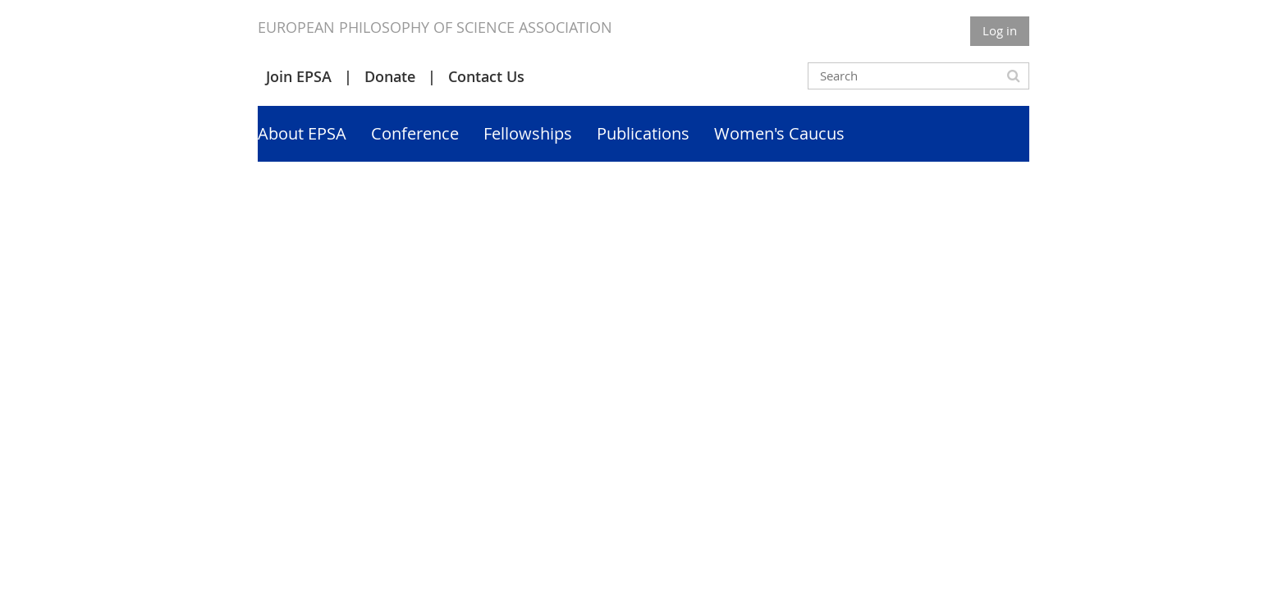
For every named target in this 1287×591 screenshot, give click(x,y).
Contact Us (486, 76)
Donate (389, 76)
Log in (999, 30)
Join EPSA (299, 76)
